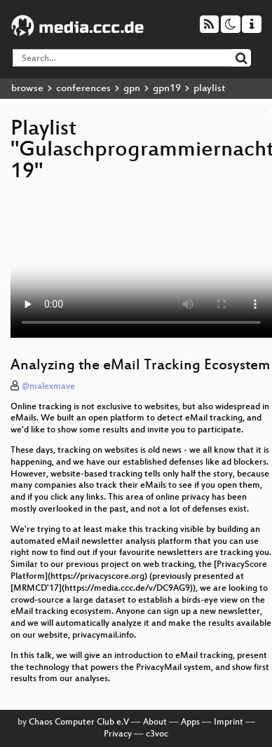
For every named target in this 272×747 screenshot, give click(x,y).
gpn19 (167, 89)
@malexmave (48, 387)
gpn (131, 89)
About (155, 722)
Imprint (228, 722)
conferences (83, 89)
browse (27, 89)
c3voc (157, 734)
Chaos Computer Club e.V (79, 722)
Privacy (118, 734)
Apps (190, 722)
